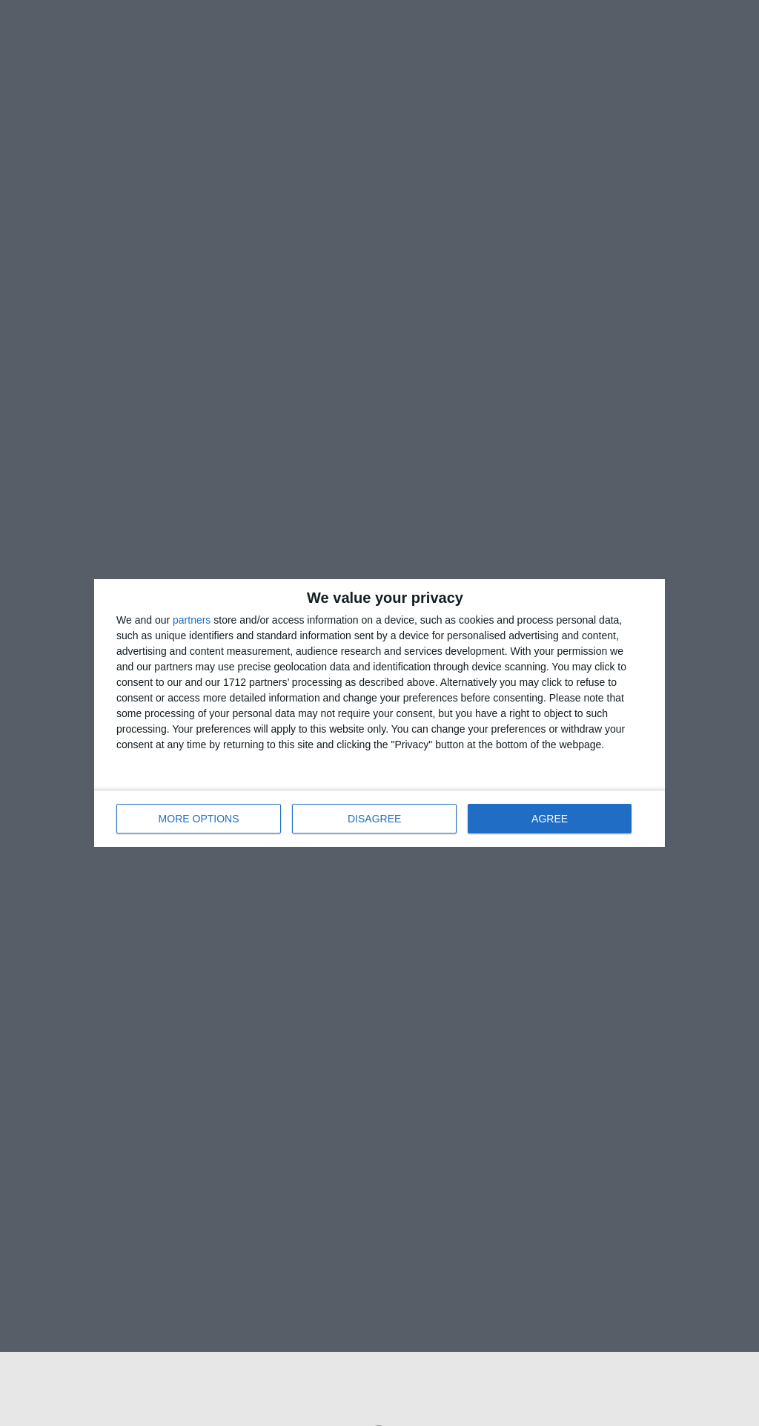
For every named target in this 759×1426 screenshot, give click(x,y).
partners (192, 620)
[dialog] (379, 713)
